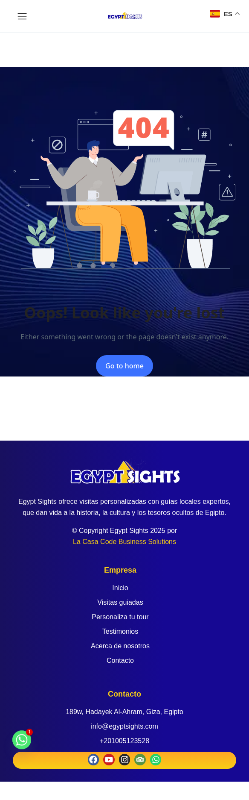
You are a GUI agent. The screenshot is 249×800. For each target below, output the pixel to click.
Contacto (120, 660)
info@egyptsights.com (124, 726)
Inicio (120, 587)
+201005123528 (124, 740)
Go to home (124, 366)
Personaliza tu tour (120, 617)
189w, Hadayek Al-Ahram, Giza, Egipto (124, 711)
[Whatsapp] (21, 744)
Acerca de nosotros (120, 646)
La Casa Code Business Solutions (124, 541)
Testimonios (120, 631)
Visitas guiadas (120, 602)
